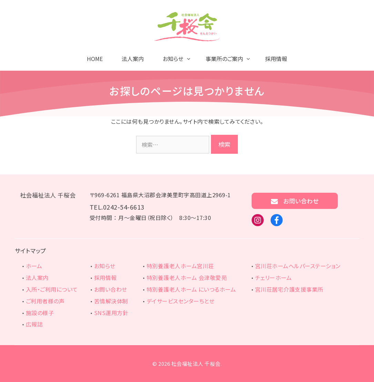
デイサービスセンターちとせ (180, 301)
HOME (95, 58)
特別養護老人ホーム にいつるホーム (191, 289)
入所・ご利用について (52, 289)
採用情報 (276, 58)
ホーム (34, 266)
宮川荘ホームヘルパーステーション (298, 266)
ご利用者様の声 (45, 301)
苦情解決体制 (111, 301)
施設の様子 (40, 313)
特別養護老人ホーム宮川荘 (180, 266)
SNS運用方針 (111, 313)
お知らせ (104, 266)
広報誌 (34, 324)
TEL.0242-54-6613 (117, 206)
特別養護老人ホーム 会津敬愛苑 (186, 277)
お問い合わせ (295, 201)
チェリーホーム (273, 277)
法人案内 (133, 58)
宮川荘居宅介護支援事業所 (289, 289)
